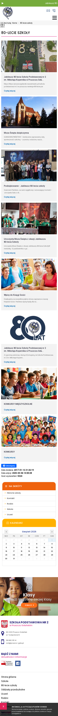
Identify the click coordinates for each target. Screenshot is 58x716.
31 (14, 558)
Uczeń (4, 693)
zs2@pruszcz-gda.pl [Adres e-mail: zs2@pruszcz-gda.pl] (15, 643)
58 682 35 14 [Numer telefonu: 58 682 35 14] (11, 640)
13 (36, 547)
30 (6, 558)
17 (14, 551)
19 (29, 551)
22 (52, 551)
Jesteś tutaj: (6, 23)
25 (22, 555)
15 (52, 547)
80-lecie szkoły (24, 23)
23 (6, 555)
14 (44, 547)
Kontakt (5, 702)
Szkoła (4, 681)
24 (14, 555)
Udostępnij (9, 466)
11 (21, 547)
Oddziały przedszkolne (13, 689)
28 (44, 555)
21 (44, 551)
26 (29, 555)
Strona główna (8, 676)
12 (29, 547)
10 (14, 547)
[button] (2, 3)
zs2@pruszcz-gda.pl (48, 11)
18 (21, 551)
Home (14, 23)
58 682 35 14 (54, 10)
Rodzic (4, 698)
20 (37, 551)
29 (52, 555)
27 (37, 555)
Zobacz (29, 605)
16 (6, 551)
